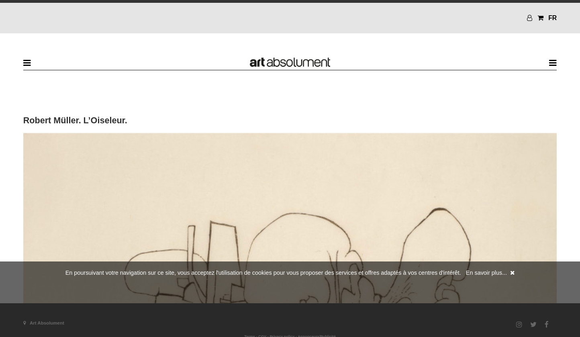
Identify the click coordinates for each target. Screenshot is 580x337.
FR (552, 17)
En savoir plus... (486, 273)
